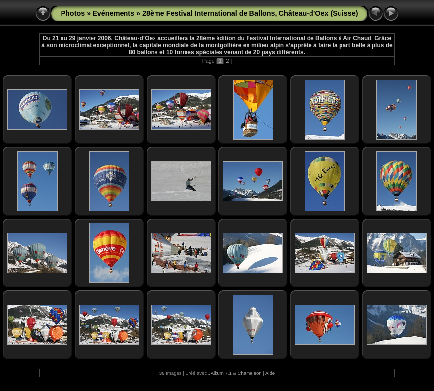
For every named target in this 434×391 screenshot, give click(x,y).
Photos (73, 13)
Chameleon (250, 373)
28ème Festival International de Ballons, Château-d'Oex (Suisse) (250, 13)
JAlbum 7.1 (220, 373)
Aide (270, 373)
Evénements (113, 13)
